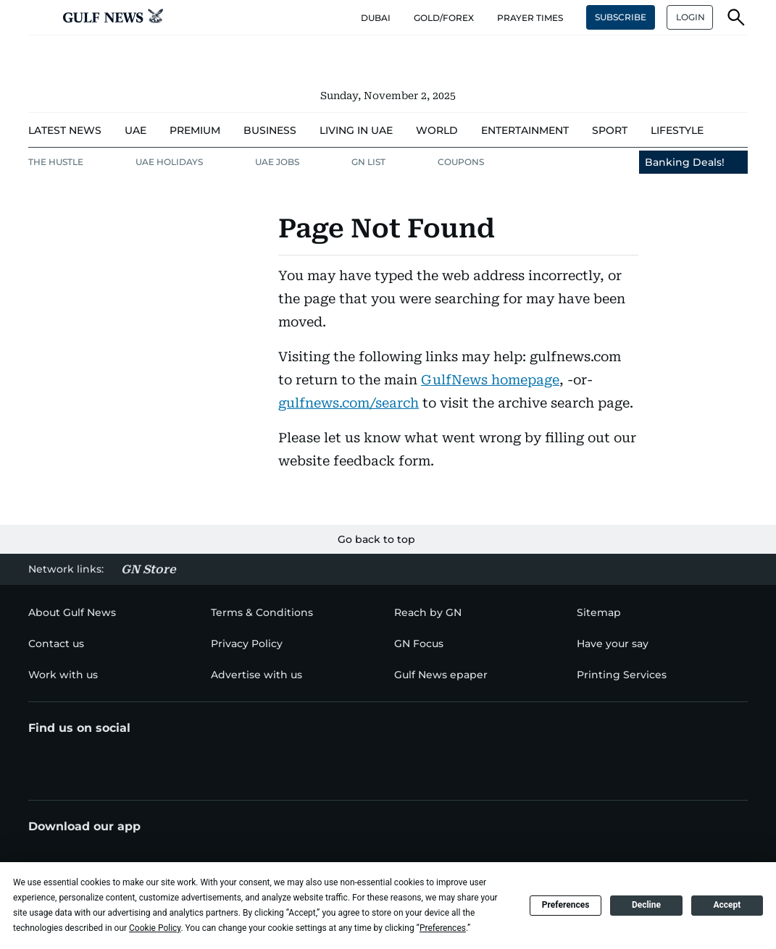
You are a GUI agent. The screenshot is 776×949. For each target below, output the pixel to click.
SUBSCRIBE (620, 17)
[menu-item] (64, 130)
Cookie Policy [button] (154, 928)
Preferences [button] (443, 928)
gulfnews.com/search (348, 402)
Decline (646, 905)
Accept (726, 905)
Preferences (566, 905)
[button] (39, 17)
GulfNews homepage (490, 379)
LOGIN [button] (690, 17)
